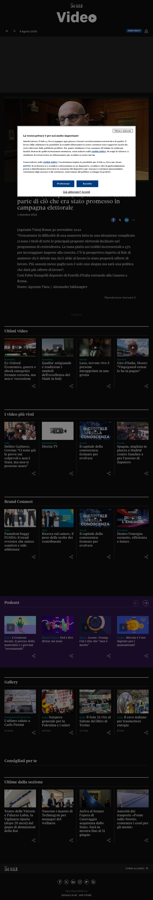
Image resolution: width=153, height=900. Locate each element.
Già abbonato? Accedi (76, 191)
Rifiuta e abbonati (122, 131)
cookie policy (99, 151)
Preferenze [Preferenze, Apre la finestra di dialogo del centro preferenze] (63, 183)
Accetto (87, 183)
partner (27, 165)
